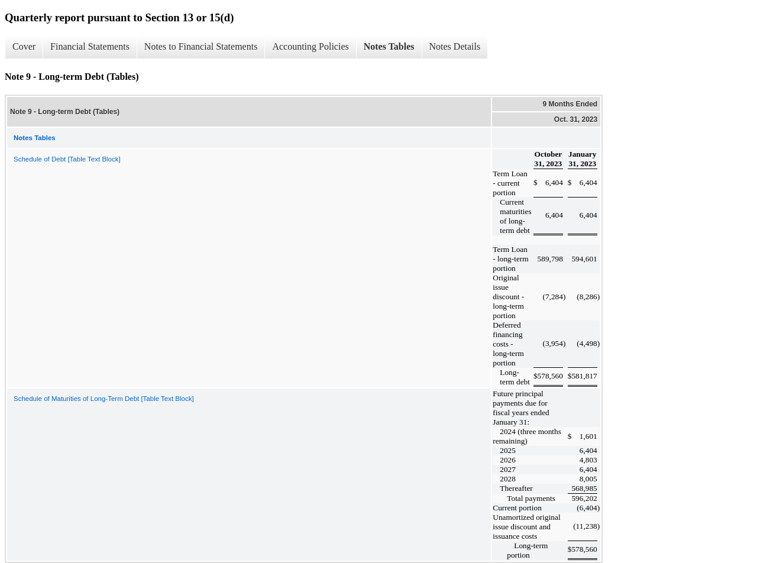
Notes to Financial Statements (201, 46)
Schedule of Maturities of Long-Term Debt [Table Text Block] (104, 398)
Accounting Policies (310, 46)
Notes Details (455, 46)
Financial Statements (90, 46)
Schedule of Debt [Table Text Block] (67, 159)
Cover (23, 46)
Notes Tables (389, 46)
